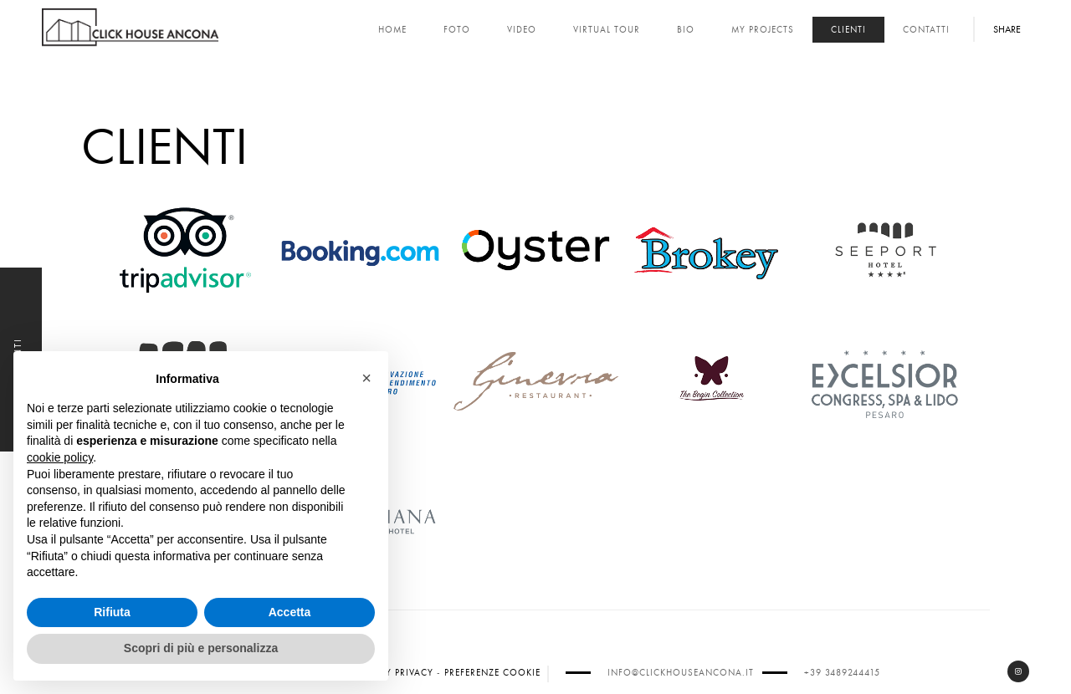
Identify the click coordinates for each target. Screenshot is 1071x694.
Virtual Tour (606, 29)
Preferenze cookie (492, 672)
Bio (685, 29)
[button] (366, 378)
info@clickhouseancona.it (680, 672)
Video (521, 29)
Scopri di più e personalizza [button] (201, 648)
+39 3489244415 (842, 672)
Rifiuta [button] (112, 612)
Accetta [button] (290, 612)
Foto (456, 29)
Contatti (926, 29)
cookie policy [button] (60, 457)
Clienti (848, 29)
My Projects (762, 29)
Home (392, 29)
